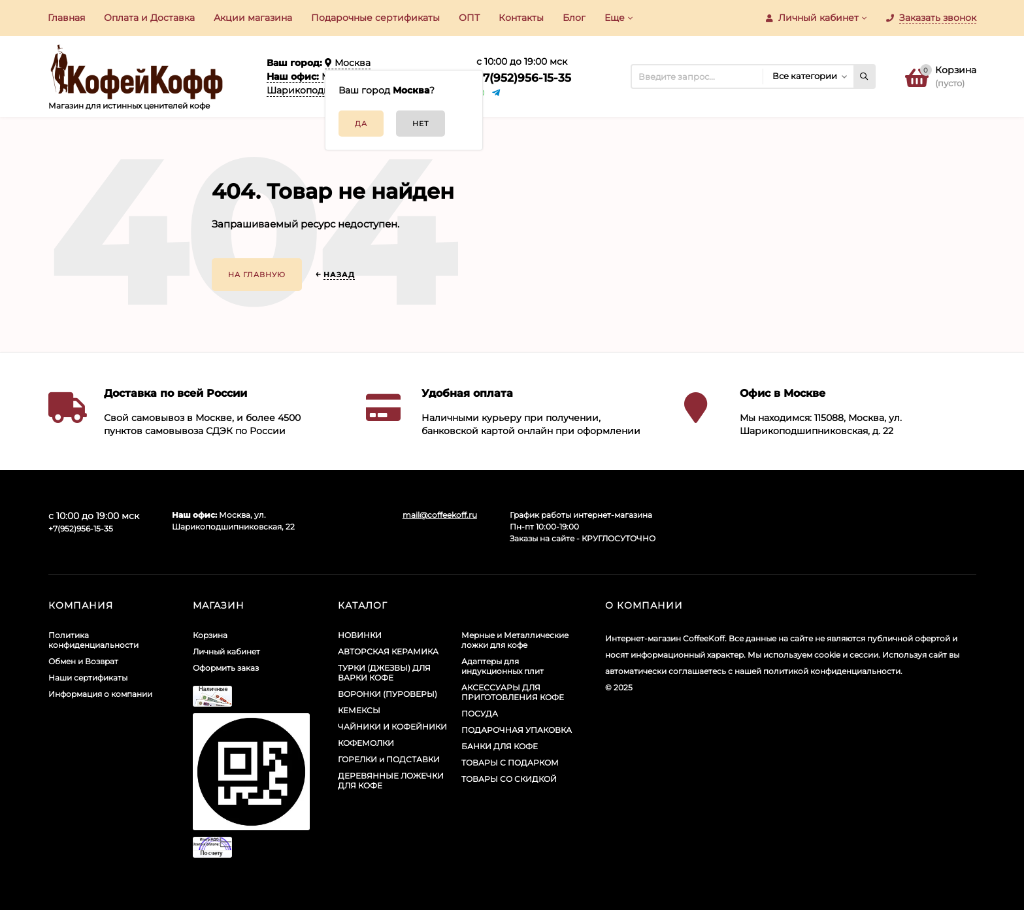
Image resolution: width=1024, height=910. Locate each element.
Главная (66, 18)
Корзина (210, 635)
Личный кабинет (226, 651)
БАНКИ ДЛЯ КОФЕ (499, 746)
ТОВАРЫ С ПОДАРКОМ (510, 762)
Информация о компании (100, 694)
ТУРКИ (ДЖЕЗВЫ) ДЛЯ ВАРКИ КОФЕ (384, 672)
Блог (574, 18)
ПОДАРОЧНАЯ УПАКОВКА (516, 730)
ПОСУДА (479, 713)
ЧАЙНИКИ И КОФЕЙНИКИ (392, 727)
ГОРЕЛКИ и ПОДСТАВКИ (389, 759)
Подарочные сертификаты (375, 18)
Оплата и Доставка (149, 18)
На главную (257, 274)
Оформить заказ (226, 668)
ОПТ (469, 18)
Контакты (521, 18)
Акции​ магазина (253, 18)
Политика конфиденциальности (93, 640)
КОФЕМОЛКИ (366, 743)
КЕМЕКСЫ (359, 710)
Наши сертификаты (87, 677)
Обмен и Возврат (83, 661)
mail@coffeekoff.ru (440, 515)
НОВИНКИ (360, 635)
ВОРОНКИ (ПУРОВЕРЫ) (387, 694)
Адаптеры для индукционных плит (502, 666)
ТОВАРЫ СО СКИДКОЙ (509, 779)
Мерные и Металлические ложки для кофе (515, 640)
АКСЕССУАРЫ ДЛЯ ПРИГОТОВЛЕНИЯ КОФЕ (512, 692)
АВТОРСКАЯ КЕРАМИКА (388, 651)
